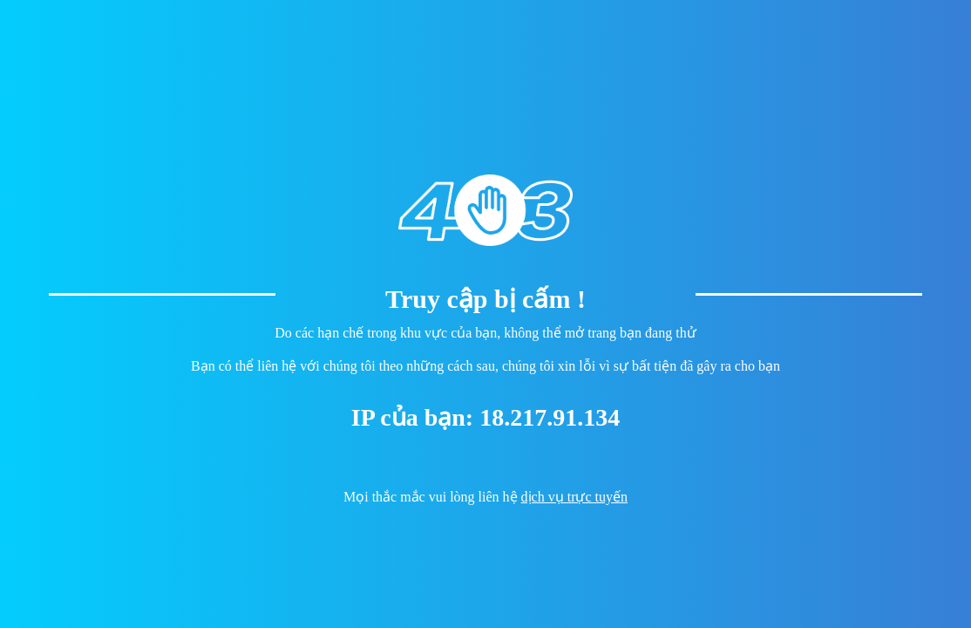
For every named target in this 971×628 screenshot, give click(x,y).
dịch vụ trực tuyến (574, 496)
